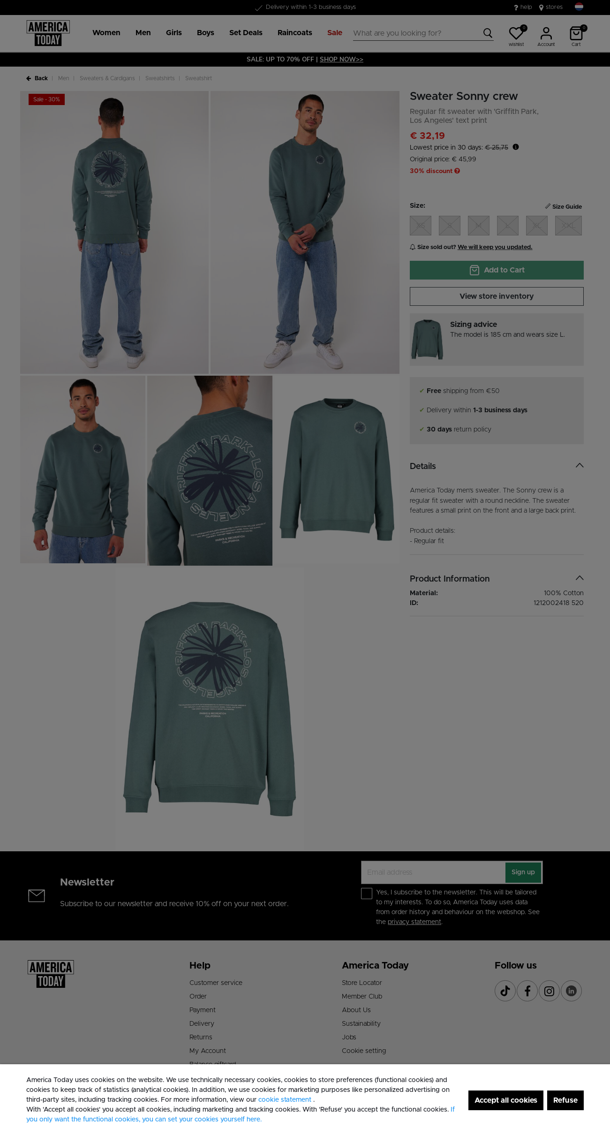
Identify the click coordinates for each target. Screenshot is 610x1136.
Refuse (565, 1100)
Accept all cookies (505, 1100)
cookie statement (285, 1100)
